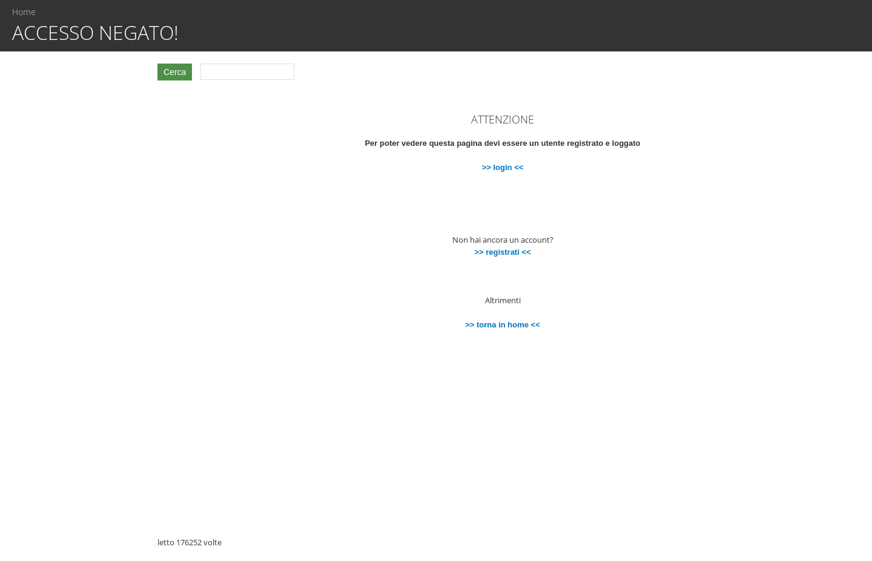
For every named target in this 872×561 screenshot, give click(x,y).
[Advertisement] (84, 272)
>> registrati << (502, 252)
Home (24, 12)
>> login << (503, 167)
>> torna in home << (502, 324)
